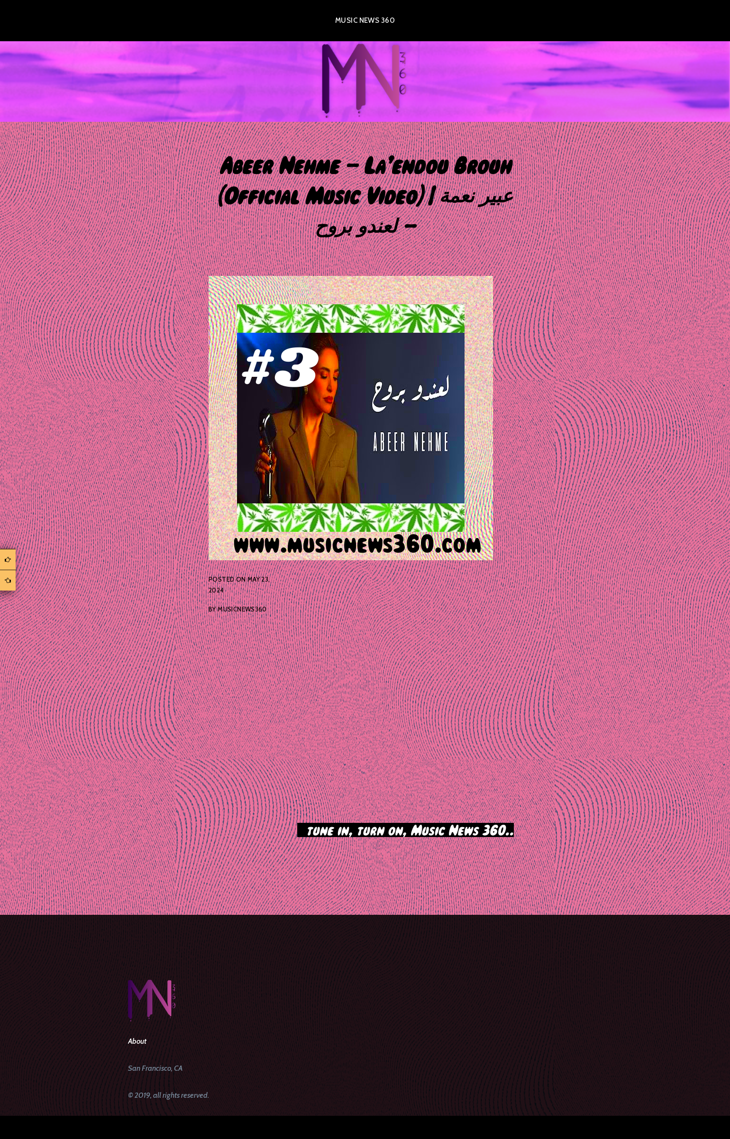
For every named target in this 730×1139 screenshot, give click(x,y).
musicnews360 (242, 609)
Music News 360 (365, 20)
